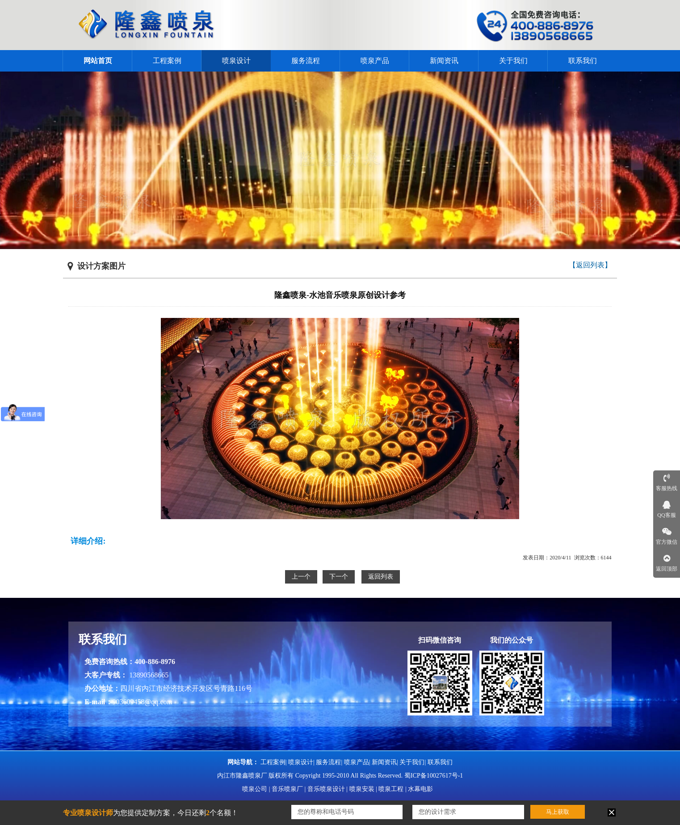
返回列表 (380, 576)
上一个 (301, 576)
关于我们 (513, 60)
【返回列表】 (590, 265)
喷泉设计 (236, 60)
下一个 (338, 576)
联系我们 (582, 60)
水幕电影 (420, 789)
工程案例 (167, 60)
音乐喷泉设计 (326, 789)
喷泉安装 (361, 789)
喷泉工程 (390, 789)
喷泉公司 (254, 789)
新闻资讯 (444, 60)
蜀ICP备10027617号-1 (433, 775)
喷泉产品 (375, 60)
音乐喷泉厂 (287, 789)
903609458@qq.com (142, 702)
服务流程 (305, 60)
